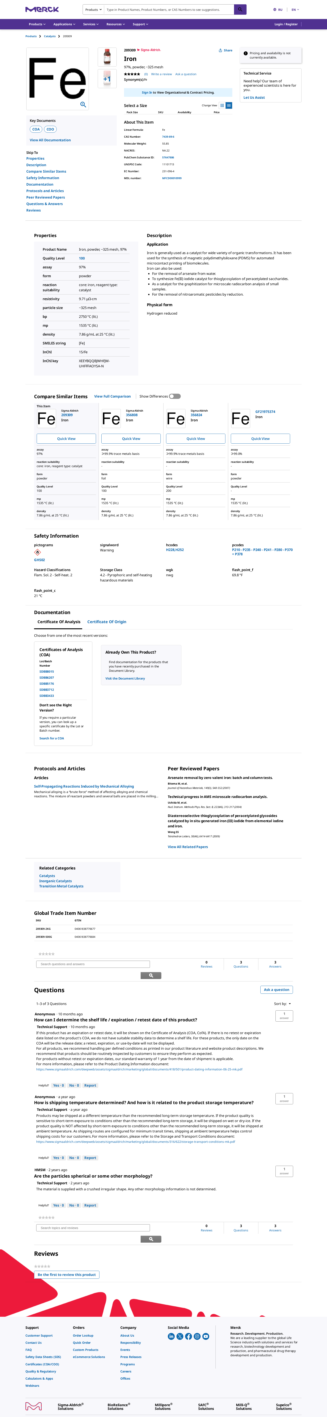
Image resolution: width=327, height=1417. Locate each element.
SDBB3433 (46, 696)
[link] (46, 954)
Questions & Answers (44, 203)
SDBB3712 (46, 690)
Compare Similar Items (46, 171)
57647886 (168, 157)
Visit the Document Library (125, 678)
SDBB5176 (46, 683)
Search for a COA (51, 738)
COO (50, 129)
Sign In (147, 92)
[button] (286, 24)
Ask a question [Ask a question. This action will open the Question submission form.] (186, 74)
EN (296, 10)
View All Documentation (50, 140)
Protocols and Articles (45, 190)
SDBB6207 (46, 677)
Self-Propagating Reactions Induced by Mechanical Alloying (84, 786)
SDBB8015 (46, 671)
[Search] (240, 9)
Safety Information (42, 177)
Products (31, 36)
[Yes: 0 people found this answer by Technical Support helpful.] (58, 1074)
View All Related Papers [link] (188, 846)
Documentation (39, 184)
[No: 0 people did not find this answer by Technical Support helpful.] (74, 1074)
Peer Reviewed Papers (45, 197)
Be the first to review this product (68, 1253)
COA (36, 129)
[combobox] (165, 9)
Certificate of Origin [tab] (106, 621)
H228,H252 (175, 549)
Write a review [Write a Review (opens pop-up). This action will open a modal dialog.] (161, 74)
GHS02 (39, 559)
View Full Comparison (112, 396)
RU (278, 10)
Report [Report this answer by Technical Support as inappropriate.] (90, 1074)
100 (82, 258)
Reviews (33, 210)
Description (36, 164)
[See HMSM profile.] (40, 1159)
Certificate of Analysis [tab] (59, 621)
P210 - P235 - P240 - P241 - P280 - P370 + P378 (262, 551)
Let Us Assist (254, 97)
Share (225, 50)
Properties (35, 158)
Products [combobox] (91, 10)
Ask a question (276, 978)
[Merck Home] (42, 9)
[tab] (34, 36)
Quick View (66, 438)
